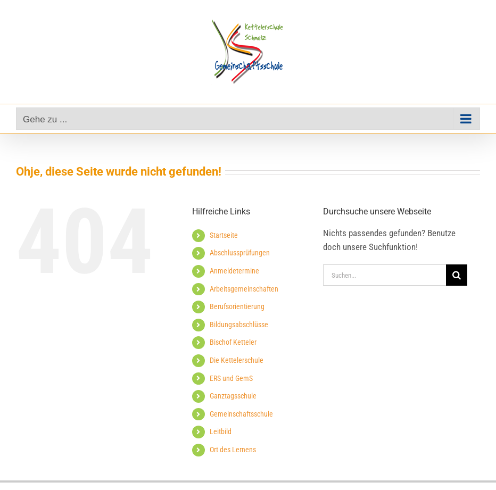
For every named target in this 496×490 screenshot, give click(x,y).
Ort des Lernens (233, 449)
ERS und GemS (231, 378)
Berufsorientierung (237, 306)
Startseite (224, 235)
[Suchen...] (384, 275)
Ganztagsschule (233, 396)
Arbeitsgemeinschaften (244, 289)
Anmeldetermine (234, 271)
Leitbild (221, 431)
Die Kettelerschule (236, 360)
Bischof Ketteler (233, 342)
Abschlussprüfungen (240, 252)
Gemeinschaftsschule (241, 414)
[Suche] (456, 275)
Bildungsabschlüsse (239, 324)
